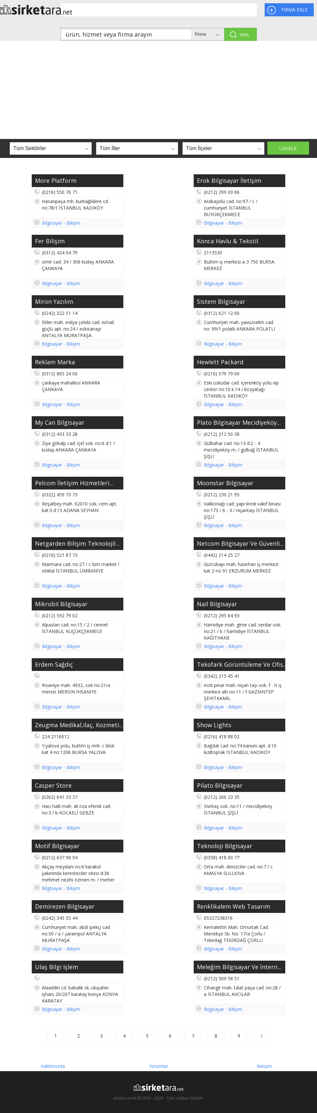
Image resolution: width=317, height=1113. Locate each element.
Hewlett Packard (220, 362)
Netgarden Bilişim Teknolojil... (77, 543)
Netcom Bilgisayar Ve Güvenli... (240, 543)
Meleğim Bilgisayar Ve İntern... (239, 967)
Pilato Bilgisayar (219, 785)
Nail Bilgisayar (217, 604)
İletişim (264, 1065)
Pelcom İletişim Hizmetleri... (74, 483)
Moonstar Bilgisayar (225, 483)
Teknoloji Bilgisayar (224, 846)
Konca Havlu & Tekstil (227, 241)
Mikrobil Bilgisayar (61, 604)
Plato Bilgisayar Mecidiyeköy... (239, 422)
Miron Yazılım (54, 301)
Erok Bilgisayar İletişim (229, 180)
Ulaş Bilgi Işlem (56, 967)
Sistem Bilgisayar (221, 301)
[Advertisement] (158, 90)
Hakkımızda (53, 1065)
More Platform (56, 180)
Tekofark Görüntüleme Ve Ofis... (241, 664)
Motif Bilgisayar (57, 846)
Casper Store (53, 785)
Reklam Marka (55, 362)
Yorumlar (158, 1065)
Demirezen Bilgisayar (65, 906)
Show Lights (214, 725)
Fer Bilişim (50, 241)
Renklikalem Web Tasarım (233, 906)
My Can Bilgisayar (59, 422)
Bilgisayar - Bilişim (61, 223)
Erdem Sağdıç (54, 664)
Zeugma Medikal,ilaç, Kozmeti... (79, 725)
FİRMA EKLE (294, 10)
